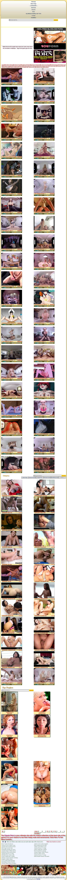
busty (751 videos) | (59, 64)
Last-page (36, 833)
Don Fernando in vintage (40, 851)
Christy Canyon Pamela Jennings (9, 858)
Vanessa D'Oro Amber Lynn (8, 845)
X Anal (33, 15)
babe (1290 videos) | (14, 64)
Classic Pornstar (32, 477)
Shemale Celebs (47, 477)
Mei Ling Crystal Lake (7, 848)
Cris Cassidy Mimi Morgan (8, 860)
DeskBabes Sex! (54, 477)
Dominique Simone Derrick (8, 862)
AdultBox (33, 17)
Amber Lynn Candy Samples (41, 844)
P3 (51, 831)
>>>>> (62, 477)
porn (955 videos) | (36, 67)
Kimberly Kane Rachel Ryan (8, 852)
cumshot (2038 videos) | (23, 66)
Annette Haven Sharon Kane (8, 847)
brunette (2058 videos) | (50, 64)
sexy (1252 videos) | (44, 67)
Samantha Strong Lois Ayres (8, 849)
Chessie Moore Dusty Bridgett (8, 863)
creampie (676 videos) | (13, 66)
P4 (55, 831)
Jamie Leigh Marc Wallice (40, 849)
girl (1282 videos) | (58, 66)
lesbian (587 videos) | (18, 67)
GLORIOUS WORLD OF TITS (33, 13)
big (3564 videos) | (22, 64)
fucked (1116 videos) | (40, 66)
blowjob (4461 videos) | (40, 64)
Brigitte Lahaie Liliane (7, 859)
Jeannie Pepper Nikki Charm (8, 851)
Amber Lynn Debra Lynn (40, 847)
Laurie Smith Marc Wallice (8, 856)
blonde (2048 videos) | (31, 64)
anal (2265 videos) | (6, 64)
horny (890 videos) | (9, 67)
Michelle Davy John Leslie (7, 855)
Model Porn (39, 477)
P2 (47, 831)
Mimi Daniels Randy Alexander (41, 856)
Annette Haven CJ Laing (40, 848)
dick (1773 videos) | (32, 66)
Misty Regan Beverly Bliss (40, 845)
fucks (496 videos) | (49, 66)
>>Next (36, 831)
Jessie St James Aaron (39, 854)
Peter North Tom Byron (7, 844)
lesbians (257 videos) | (27, 67)
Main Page (25, 477)
